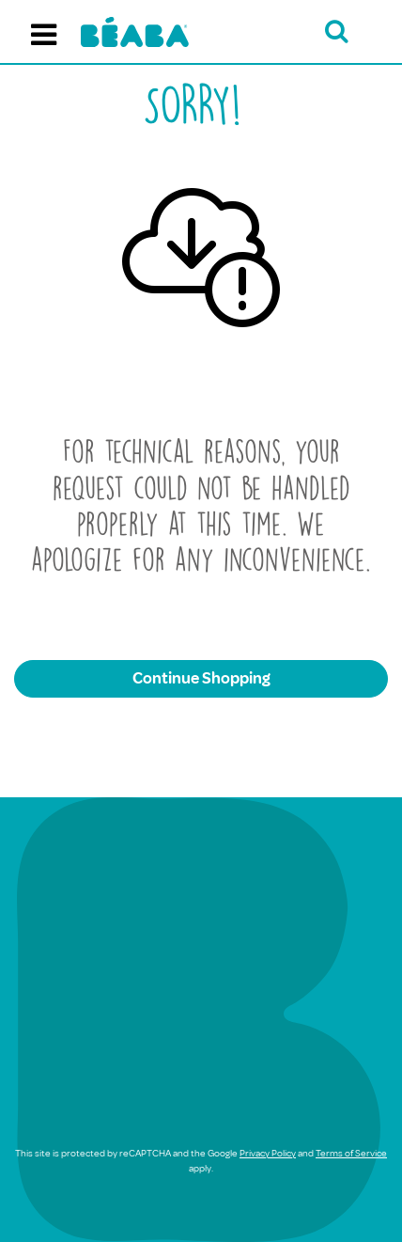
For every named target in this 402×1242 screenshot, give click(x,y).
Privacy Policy (268, 1153)
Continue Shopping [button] (201, 678)
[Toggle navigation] (43, 32)
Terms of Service (351, 1153)
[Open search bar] (336, 31)
